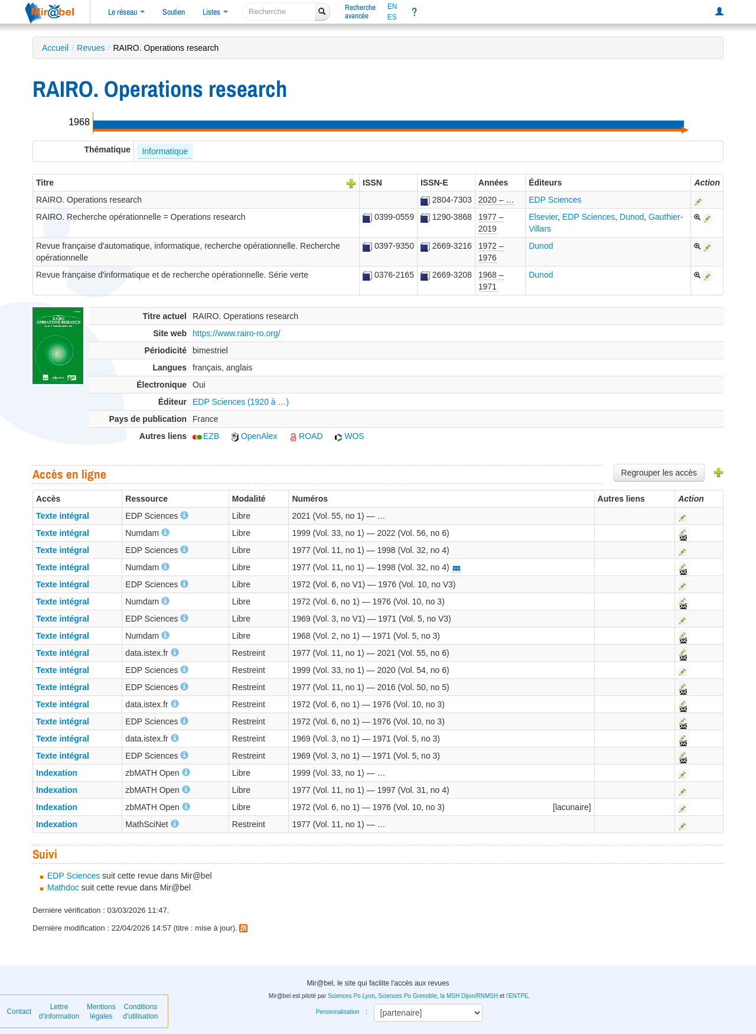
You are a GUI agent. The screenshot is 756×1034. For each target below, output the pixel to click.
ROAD (305, 436)
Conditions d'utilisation (140, 1011)
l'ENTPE (517, 996)
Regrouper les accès (659, 472)
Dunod (632, 217)
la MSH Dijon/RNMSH (469, 996)
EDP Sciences (555, 199)
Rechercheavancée (360, 11)
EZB (206, 436)
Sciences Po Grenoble (407, 996)
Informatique (165, 151)
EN (392, 6)
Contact (19, 1011)
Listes (215, 11)
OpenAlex (253, 436)
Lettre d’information (59, 1011)
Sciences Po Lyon (351, 996)
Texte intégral (62, 516)
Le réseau (126, 11)
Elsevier (543, 217)
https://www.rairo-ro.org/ (237, 333)
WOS (349, 436)
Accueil (55, 48)
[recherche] (279, 11)
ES (392, 17)
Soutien (173, 11)
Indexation (56, 773)
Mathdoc (63, 887)
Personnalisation (338, 1012)
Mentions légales (101, 1011)
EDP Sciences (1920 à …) (241, 402)
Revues (91, 48)
